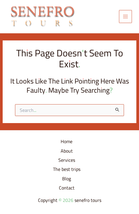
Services (66, 160)
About (67, 151)
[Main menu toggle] (125, 16)
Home (66, 142)
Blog (66, 179)
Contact (67, 188)
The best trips (66, 169)
